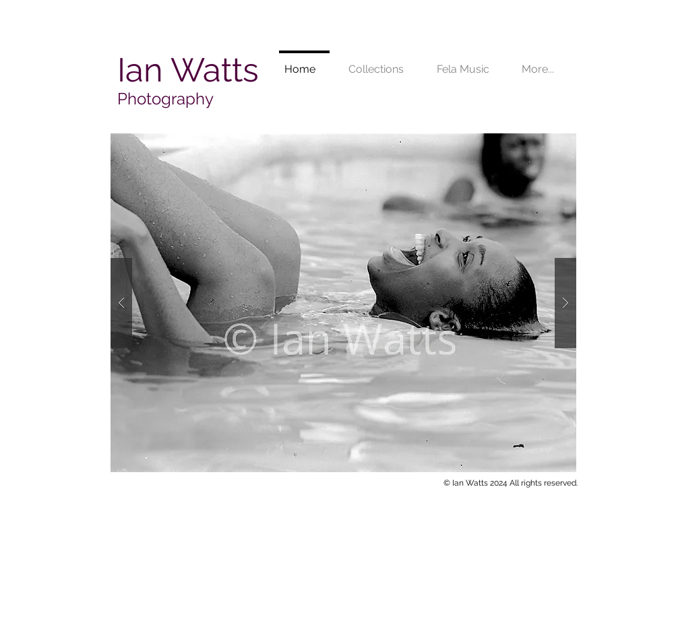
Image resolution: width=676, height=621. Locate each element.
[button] (343, 302)
